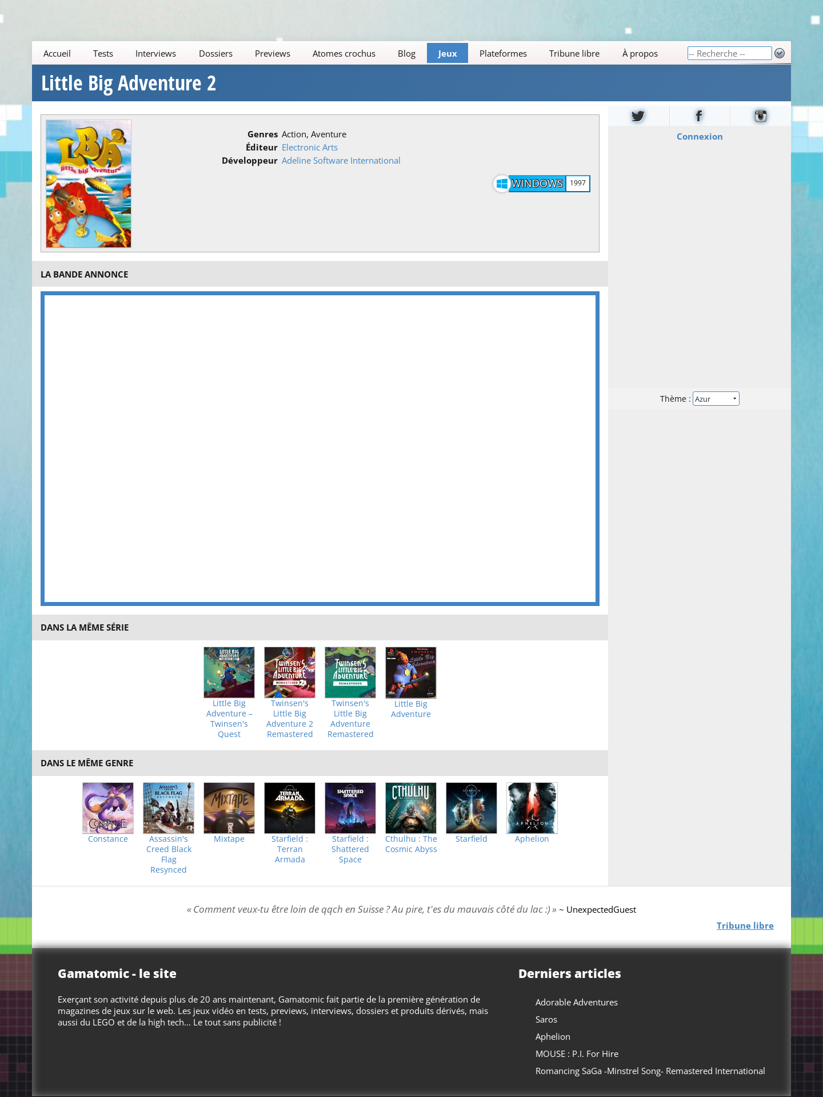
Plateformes (503, 53)
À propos (640, 53)
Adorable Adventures (577, 1002)
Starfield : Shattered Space (350, 849)
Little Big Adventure (411, 709)
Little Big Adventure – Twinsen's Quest (229, 718)
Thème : (699, 398)
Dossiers (216, 53)
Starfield (472, 839)
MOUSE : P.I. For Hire (577, 1053)
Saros (546, 1019)
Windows (537, 183)
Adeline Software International (341, 160)
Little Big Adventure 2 (129, 83)
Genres (262, 134)
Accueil (57, 53)
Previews (272, 53)
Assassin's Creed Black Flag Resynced (168, 854)
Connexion (700, 136)
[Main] (359, 53)
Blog (407, 53)
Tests (103, 53)
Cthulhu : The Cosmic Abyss (411, 844)
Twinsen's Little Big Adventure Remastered (350, 718)
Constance (108, 839)
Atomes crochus (344, 53)
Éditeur (262, 147)
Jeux (447, 53)
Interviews (155, 53)
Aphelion (532, 839)
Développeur (250, 160)
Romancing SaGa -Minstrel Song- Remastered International (650, 1070)
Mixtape (229, 839)
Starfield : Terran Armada (289, 849)
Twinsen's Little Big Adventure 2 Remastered (289, 718)
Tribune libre (574, 53)
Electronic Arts (310, 147)
